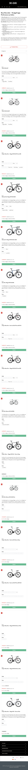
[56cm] (13, 120)
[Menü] (2, 7)
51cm (10, 77)
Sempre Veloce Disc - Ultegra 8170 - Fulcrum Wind (11, 711)
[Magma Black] (4, 81)
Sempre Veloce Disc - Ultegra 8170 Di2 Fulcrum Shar (11, 668)
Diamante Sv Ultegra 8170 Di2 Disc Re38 (9, 239)
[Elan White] (4, 725)
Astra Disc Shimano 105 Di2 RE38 (8, 411)
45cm (3, 163)
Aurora (3, 253)
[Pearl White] (10, 81)
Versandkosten (19, 765)
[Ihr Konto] (7, 7)
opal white (7, 253)
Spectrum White (5, 210)
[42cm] (3, 77)
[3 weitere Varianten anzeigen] (17, 77)
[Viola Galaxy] (15, 167)
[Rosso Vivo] (10, 167)
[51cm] (10, 77)
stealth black (11, 210)
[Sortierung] (14, 51)
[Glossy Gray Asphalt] (6, 424)
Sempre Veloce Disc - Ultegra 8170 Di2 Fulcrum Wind (11, 625)
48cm (7, 77)
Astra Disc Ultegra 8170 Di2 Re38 (8, 282)
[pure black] (21, 167)
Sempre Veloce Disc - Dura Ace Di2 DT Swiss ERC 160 (11, 582)
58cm (10, 206)
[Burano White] (4, 167)
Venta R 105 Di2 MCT (6, 111)
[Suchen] (4, 7)
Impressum (23, 765)
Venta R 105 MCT (5, 68)
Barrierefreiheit (16, 767)
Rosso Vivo (10, 167)
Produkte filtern (14, 47)
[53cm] (13, 77)
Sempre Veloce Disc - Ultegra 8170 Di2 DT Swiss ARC (11, 154)
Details (14, 92)
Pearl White (10, 81)
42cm (3, 77)
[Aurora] (3, 253)
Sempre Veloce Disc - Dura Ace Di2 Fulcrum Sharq (11, 540)
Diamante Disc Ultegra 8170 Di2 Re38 (9, 196)
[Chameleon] (4, 296)
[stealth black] (11, 210)
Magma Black (4, 81)
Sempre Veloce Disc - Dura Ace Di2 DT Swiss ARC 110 (11, 325)
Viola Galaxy (16, 167)
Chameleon (4, 296)
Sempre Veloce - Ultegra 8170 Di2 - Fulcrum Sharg (11, 454)
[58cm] (10, 206)
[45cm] (3, 163)
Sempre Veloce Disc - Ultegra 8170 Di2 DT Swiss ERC (11, 368)
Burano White (4, 167)
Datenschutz (11, 767)
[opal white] (8, 253)
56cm (14, 120)
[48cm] (6, 77)
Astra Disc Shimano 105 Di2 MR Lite (8, 497)
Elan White (4, 725)
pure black (21, 167)
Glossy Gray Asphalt (5, 424)
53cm (14, 77)
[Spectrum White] (5, 210)
